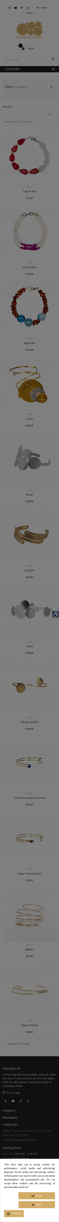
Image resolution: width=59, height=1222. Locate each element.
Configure (13, 1214)
